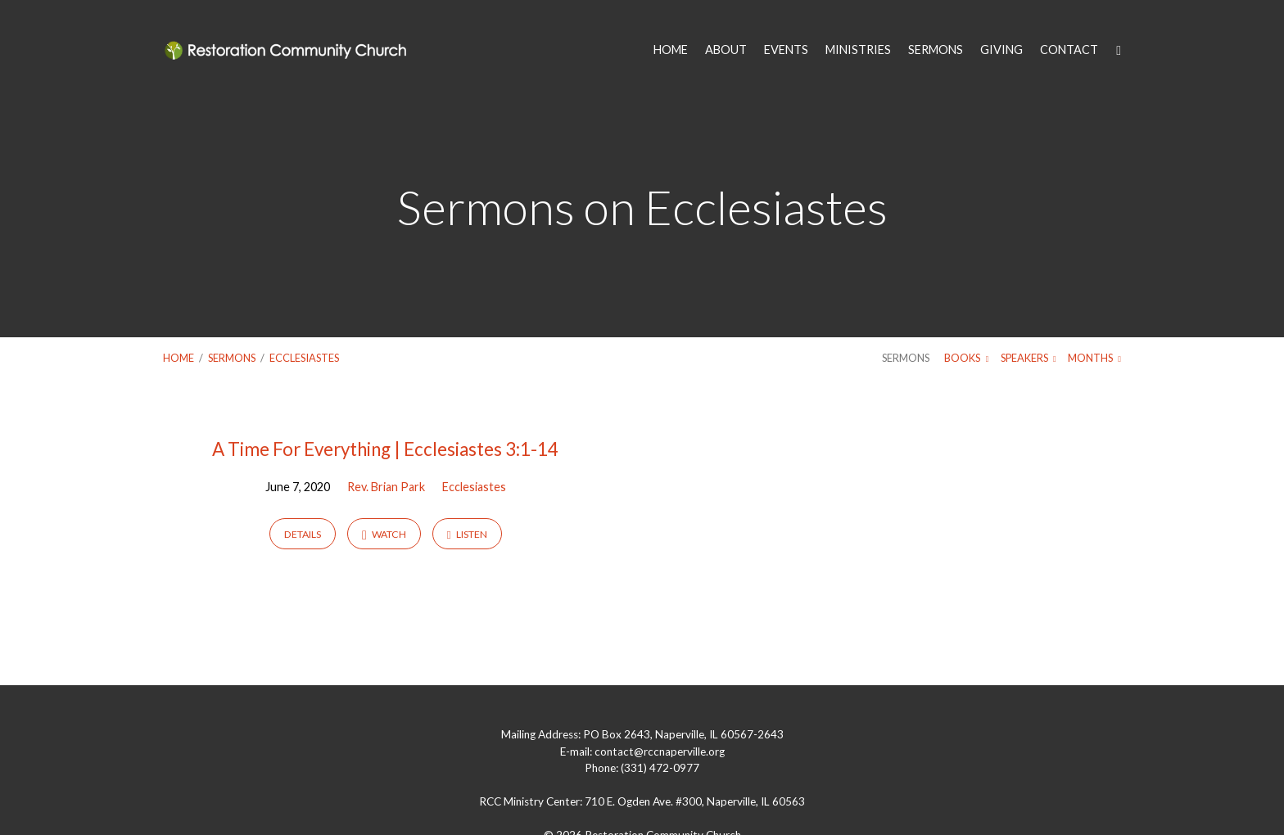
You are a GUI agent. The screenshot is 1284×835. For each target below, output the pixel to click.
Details (302, 534)
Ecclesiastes (304, 357)
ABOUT (726, 50)
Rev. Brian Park (386, 487)
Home (178, 357)
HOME (670, 50)
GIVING (1001, 50)
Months (1094, 357)
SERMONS (935, 50)
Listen (467, 534)
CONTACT (1069, 50)
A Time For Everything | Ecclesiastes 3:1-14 (385, 449)
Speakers (1028, 357)
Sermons (231, 357)
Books (966, 357)
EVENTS (786, 50)
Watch (384, 535)
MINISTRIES (858, 50)
